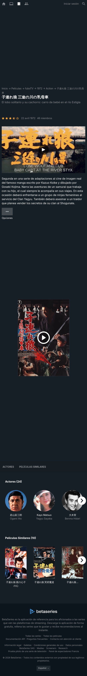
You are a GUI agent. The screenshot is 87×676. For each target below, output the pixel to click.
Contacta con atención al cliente (65, 639)
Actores (8, 466)
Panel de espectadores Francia (64, 651)
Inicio (5, 88)
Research (63, 648)
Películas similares (32, 466)
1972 (39, 88)
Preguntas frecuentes (37, 639)
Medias (40, 648)
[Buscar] (83, 4)
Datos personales (74, 645)
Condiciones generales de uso (48, 645)
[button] (16, 505)
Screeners (51, 648)
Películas (16, 88)
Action (49, 88)
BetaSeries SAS (26, 648)
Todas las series (33, 636)
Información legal (12, 645)
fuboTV (29, 88)
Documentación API (15, 639)
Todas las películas (52, 636)
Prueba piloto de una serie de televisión (27, 651)
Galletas (28, 645)
